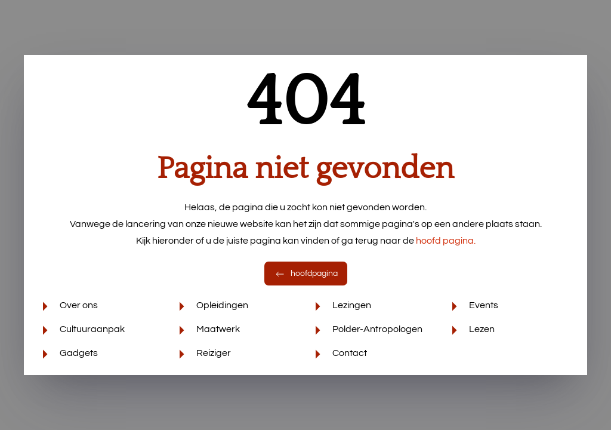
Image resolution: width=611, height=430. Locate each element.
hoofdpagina (306, 274)
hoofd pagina (446, 240)
